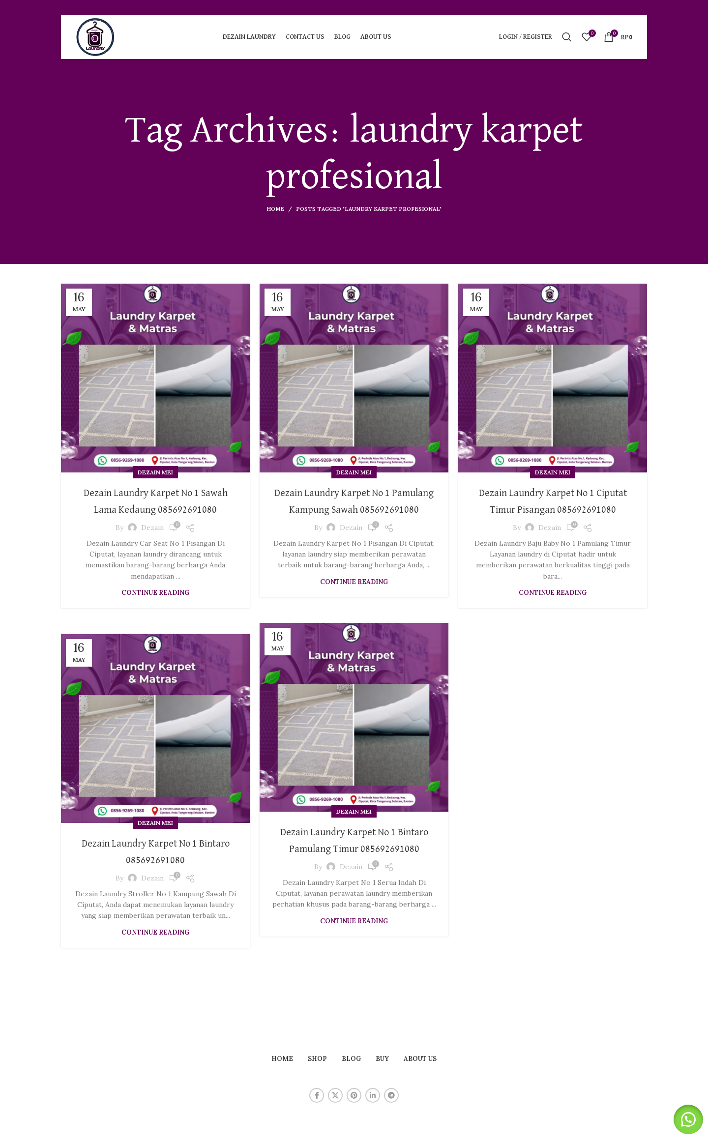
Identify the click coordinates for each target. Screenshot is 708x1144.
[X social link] (335, 1095)
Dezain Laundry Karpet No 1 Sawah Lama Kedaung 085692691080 (155, 509)
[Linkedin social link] (372, 1095)
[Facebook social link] (316, 1095)
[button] (683, 1119)
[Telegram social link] (391, 1095)
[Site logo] (95, 36)
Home (275, 208)
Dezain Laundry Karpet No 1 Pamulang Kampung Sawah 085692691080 (354, 509)
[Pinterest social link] (354, 1095)
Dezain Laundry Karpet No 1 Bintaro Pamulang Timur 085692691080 (354, 848)
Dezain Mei (155, 472)
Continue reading (155, 609)
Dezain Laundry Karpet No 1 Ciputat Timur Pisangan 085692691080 (553, 509)
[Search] (567, 37)
